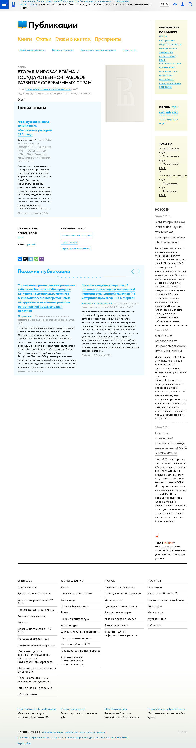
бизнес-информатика (167, 38)
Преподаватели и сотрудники (36, 609)
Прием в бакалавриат (74, 606)
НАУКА (110, 580)
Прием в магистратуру (75, 619)
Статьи (43, 38)
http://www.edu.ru (116, 709)
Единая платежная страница (35, 688)
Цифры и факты (27, 587)
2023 (162, 115)
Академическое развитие (120, 619)
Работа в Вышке (27, 694)
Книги (25, 38)
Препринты (108, 38)
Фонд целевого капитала (33, 638)
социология (174, 82)
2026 (162, 111)
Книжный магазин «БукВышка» (166, 600)
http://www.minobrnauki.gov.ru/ (37, 709)
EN (167, 4)
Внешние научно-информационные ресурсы (121, 633)
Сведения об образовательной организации (37, 669)
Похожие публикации (44, 271)
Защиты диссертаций (118, 612)
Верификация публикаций (32, 50)
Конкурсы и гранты (116, 625)
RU (162, 4)
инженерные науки (170, 63)
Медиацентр (155, 612)
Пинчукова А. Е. (105, 303)
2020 (162, 119)
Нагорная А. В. (89, 303)
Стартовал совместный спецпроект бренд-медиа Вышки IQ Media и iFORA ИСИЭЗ (171, 443)
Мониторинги (113, 600)
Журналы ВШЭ (157, 619)
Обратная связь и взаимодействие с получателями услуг (73, 660)
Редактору (182, 731)
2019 (169, 119)
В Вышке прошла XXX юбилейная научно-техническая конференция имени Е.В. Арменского (170, 232)
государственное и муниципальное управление (170, 47)
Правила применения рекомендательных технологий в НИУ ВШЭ (91, 737)
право (162, 82)
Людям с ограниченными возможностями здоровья (34, 679)
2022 (168, 115)
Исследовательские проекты (123, 593)
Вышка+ (65, 612)
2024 (175, 111)
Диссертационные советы (121, 606)
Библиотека (155, 587)
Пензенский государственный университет (48, 88)
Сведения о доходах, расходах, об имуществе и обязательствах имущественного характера (35, 656)
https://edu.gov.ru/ (73, 709)
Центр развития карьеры (76, 638)
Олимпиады (68, 600)
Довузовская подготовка (76, 593)
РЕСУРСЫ (155, 580)
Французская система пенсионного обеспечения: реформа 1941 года (35, 128)
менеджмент (166, 78)
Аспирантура (69, 625)
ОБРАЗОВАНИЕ (72, 580)
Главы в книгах (73, 38)
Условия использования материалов (85, 732)
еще (161, 123)
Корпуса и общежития (31, 616)
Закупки (22, 622)
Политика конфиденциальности (35, 737)
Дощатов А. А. (25, 316)
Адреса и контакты (52, 732)
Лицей (65, 587)
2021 (175, 115)
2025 (168, 111)
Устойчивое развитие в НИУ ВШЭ (35, 601)
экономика (165, 86)
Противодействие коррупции (36, 645)
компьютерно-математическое (168, 69)
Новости (162, 210)
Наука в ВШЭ (129, 50)
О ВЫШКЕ (25, 580)
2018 (175, 119)
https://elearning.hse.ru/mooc (166, 709)
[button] (58, 277)
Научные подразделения (120, 587)
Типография (155, 606)
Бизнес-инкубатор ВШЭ (75, 644)
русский (31, 244)
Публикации (53, 24)
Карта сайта (24, 743)
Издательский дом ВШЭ (162, 593)
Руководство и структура (34, 593)
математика (166, 75)
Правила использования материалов (98, 50)
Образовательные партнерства (80, 650)
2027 (175, 107)
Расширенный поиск (63, 50)
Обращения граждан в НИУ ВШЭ (34, 630)
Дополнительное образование (80, 631)
